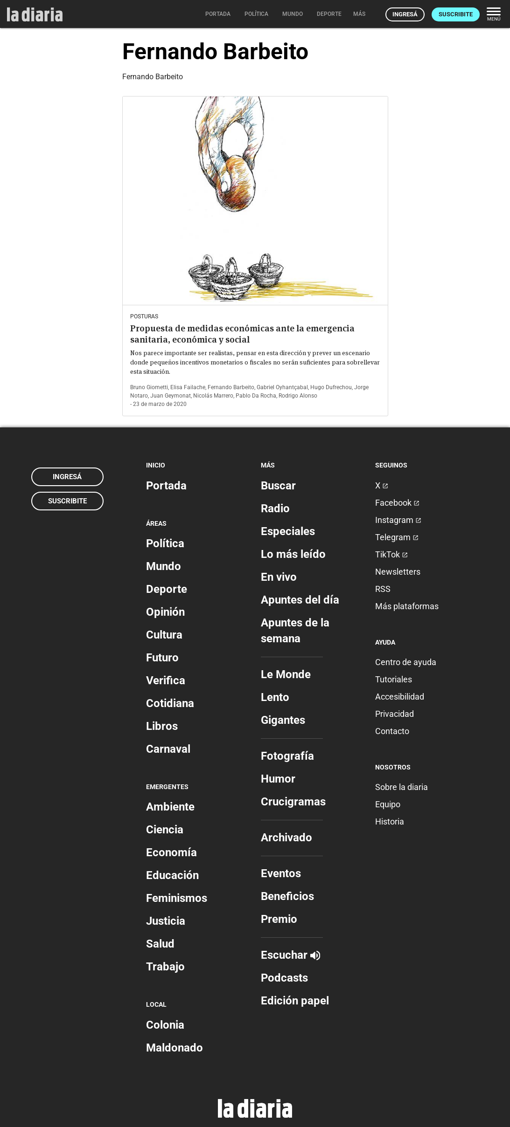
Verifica (165, 680)
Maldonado (174, 1047)
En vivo (279, 577)
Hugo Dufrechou (331, 387)
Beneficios (287, 896)
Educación (172, 875)
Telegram (397, 537)
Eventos (281, 873)
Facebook (397, 503)
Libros (162, 726)
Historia (389, 821)
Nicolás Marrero (213, 395)
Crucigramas (293, 801)
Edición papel (295, 1000)
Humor (278, 778)
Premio (279, 919)
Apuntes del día (300, 599)
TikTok (391, 554)
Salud (160, 943)
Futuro (162, 657)
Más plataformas (407, 606)
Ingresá (405, 14)
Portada (166, 485)
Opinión (165, 611)
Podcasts (284, 977)
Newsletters (397, 572)
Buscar (278, 485)
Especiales (288, 531)
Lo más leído (293, 554)
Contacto (392, 731)
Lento (275, 697)
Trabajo (165, 966)
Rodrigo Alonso (298, 395)
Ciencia (164, 829)
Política (165, 543)
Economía (171, 852)
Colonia (165, 1024)
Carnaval (168, 749)
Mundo (163, 566)
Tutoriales (393, 679)
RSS (383, 589)
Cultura (164, 634)
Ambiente (170, 806)
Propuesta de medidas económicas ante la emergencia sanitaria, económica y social (242, 334)
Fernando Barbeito (231, 387)
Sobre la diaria (401, 787)
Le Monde (286, 674)
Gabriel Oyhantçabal (282, 387)
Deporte (166, 589)
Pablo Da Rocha (256, 395)
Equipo (387, 804)
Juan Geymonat (170, 395)
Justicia (165, 921)
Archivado (286, 837)
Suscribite (456, 14)
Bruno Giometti (149, 387)
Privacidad (394, 714)
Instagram (398, 520)
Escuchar (290, 955)
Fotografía (287, 756)
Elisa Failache (187, 387)
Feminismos (176, 898)
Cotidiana (170, 703)
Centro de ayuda (405, 662)
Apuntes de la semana (295, 630)
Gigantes (283, 720)
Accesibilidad (399, 696)
